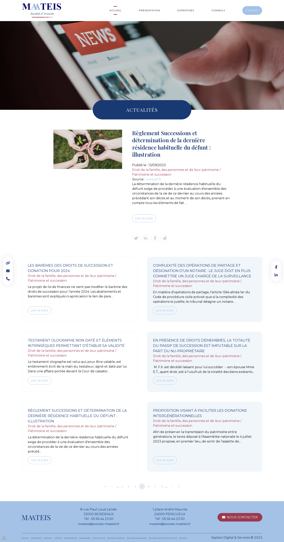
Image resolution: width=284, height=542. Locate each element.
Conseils (218, 10)
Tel (8, 279)
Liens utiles (8, 263)
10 (162, 486)
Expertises (186, 10)
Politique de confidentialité (163, 538)
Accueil (115, 10)
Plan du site (99, 538)
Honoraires (85, 538)
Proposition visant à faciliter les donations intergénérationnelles (200, 413)
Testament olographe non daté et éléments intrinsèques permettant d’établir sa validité (76, 343)
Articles (183, 538)
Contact (252, 10)
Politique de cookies (137, 538)
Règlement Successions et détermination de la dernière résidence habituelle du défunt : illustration (77, 415)
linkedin (276, 275)
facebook (276, 267)
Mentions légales (116, 538)
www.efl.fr (154, 179)
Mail (8, 271)
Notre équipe (70, 538)
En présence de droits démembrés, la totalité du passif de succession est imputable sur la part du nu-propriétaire (201, 345)
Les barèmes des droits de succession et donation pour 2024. (70, 268)
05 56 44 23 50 (102, 519)
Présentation (149, 10)
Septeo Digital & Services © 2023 (236, 537)
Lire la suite (144, 218)
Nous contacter (242, 517)
